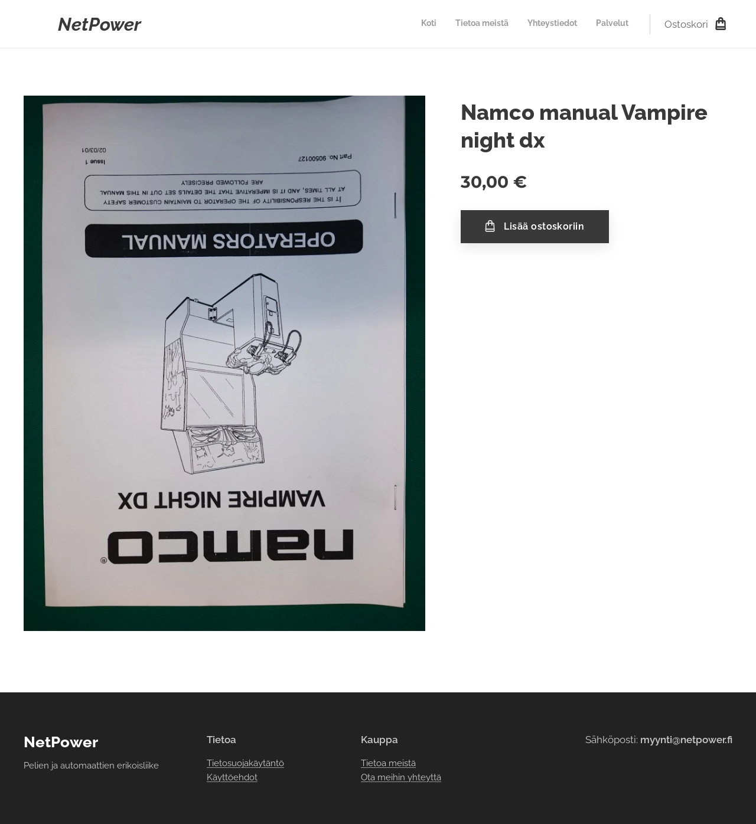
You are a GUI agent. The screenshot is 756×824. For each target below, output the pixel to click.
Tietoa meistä (388, 762)
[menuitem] (575, 24)
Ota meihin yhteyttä (401, 777)
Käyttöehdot (232, 777)
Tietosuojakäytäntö (245, 762)
